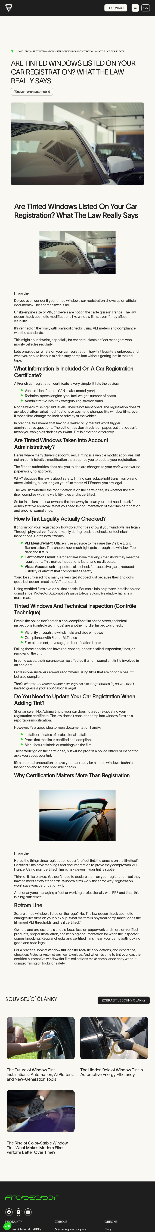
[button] (135, 8)
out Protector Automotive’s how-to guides (53, 954)
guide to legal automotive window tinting (97, 593)
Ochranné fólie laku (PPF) (23, 1229)
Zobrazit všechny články (123, 1000)
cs (145, 8)
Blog (107, 1229)
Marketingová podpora (70, 1229)
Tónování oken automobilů (32, 92)
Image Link (21, 293)
